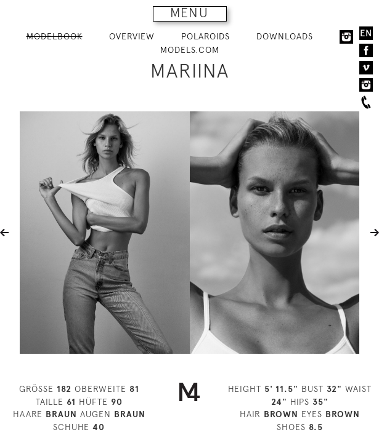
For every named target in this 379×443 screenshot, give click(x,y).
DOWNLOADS (284, 36)
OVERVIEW (132, 36)
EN (366, 33)
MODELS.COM (189, 49)
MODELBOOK (54, 36)
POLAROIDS (205, 36)
